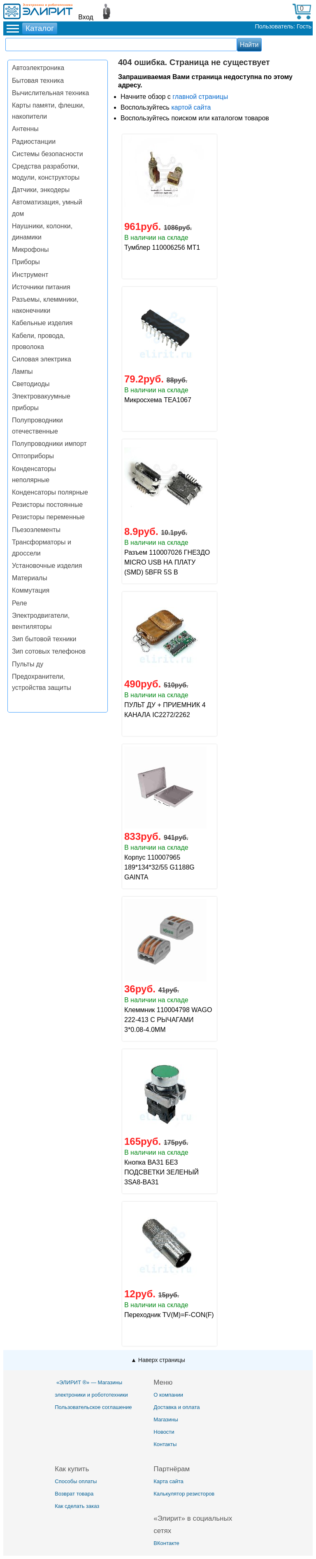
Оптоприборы (33, 455)
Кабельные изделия (42, 322)
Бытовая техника (38, 80)
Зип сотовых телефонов (49, 651)
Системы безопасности (47, 153)
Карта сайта (168, 1481)
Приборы (26, 261)
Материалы (29, 577)
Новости (163, 1432)
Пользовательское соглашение (93, 1407)
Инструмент (30, 274)
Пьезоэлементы (36, 529)
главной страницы (200, 96)
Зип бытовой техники (44, 638)
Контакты (165, 1444)
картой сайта (191, 107)
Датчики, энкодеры (41, 189)
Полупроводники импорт (49, 443)
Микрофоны (30, 249)
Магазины (165, 1419)
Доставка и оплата (176, 1407)
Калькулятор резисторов (183, 1494)
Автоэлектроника (38, 67)
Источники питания (41, 287)
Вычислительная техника (50, 92)
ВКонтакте (166, 1543)
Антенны (25, 128)
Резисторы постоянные (47, 504)
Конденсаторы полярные (50, 492)
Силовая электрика (41, 359)
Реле (19, 603)
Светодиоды (31, 383)
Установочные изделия (47, 565)
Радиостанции (34, 141)
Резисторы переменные (48, 516)
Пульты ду (27, 664)
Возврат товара (74, 1494)
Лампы (22, 371)
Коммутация (30, 590)
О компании (168, 1395)
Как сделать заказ (77, 1506)
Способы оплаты (76, 1481)
